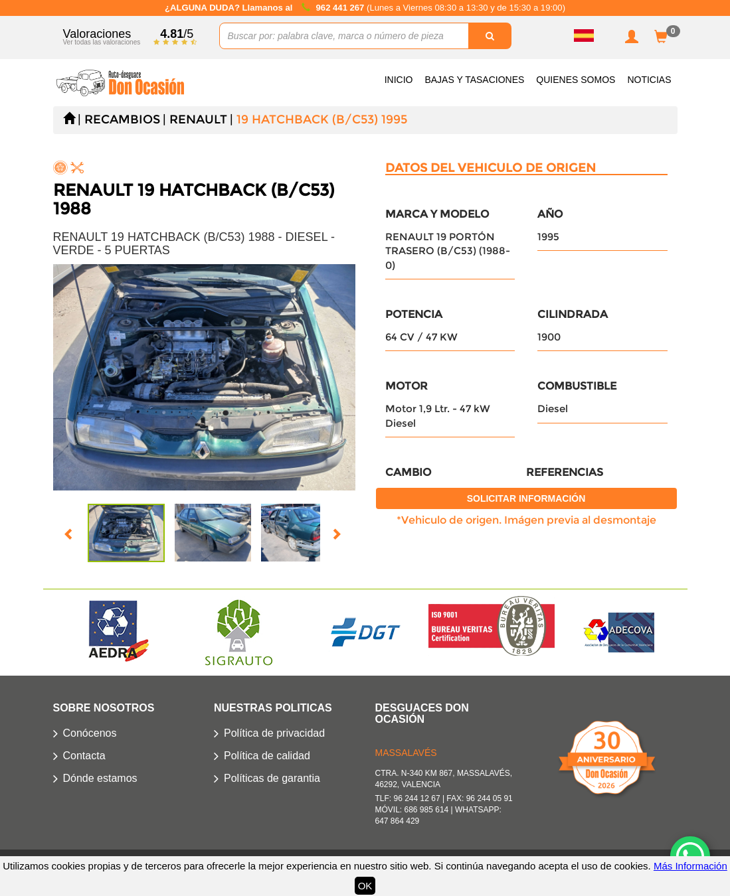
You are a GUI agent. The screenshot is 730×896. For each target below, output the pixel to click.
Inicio (399, 79)
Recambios (122, 119)
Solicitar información (526, 498)
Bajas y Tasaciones (474, 79)
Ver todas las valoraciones (102, 42)
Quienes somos (575, 79)
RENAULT (198, 119)
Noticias (649, 79)
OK (365, 885)
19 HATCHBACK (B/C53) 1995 (321, 119)
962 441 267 (341, 8)
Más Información (690, 865)
